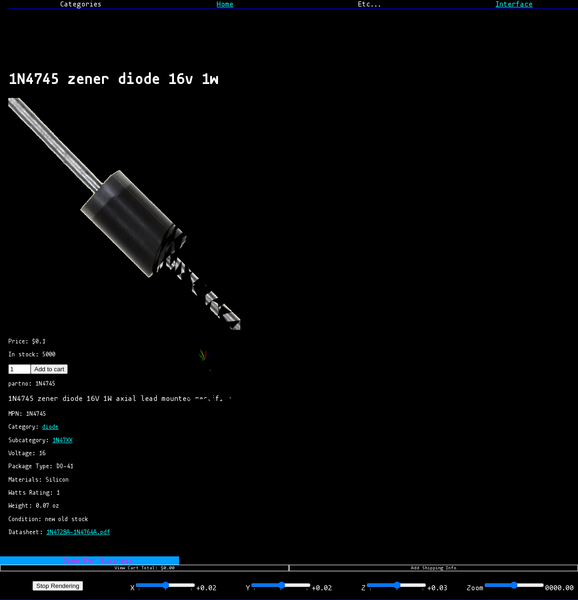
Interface (514, 4)
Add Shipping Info (433, 568)
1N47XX (62, 440)
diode (50, 426)
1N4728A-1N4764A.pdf (78, 532)
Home (225, 4)
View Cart (145, 568)
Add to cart (49, 369)
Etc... (369, 4)
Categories (81, 4)
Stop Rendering (57, 585)
